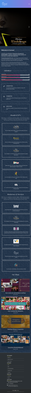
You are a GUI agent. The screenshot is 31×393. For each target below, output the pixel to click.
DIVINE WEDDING (10, 368)
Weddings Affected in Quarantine (16, 329)
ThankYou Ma (10, 370)
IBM (8, 366)
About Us (9, 357)
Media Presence (10, 359)
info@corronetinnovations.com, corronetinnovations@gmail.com (13, 386)
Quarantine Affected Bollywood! (15, 347)
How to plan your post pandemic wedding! (15, 293)
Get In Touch (10, 361)
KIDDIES (9, 372)
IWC (8, 364)
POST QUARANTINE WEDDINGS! (15, 311)
